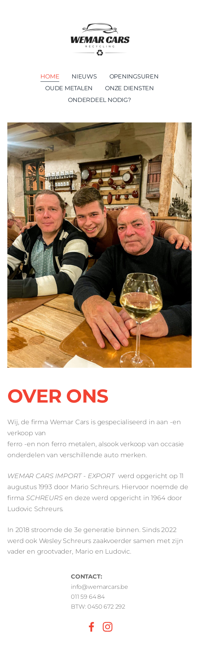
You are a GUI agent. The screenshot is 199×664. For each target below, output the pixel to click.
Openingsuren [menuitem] (134, 76)
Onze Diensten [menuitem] (129, 88)
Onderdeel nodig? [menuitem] (99, 99)
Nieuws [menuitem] (84, 76)
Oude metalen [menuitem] (69, 88)
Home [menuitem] (49, 76)
